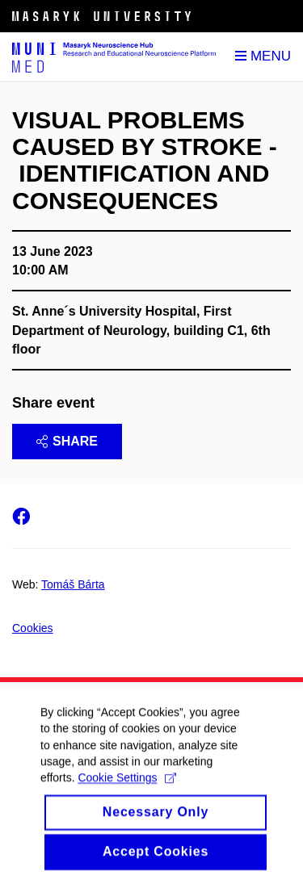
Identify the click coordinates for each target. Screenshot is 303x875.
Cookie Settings (126, 787)
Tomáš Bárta (73, 584)
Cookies (32, 628)
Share (67, 441)
